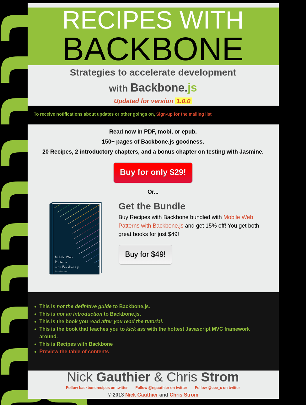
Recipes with (153, 20)
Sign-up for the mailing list (184, 114)
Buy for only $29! (153, 172)
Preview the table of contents (74, 351)
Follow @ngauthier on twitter (161, 388)
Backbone (153, 49)
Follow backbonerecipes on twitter (97, 388)
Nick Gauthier (141, 394)
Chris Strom (184, 394)
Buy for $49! (145, 254)
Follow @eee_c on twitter (217, 388)
